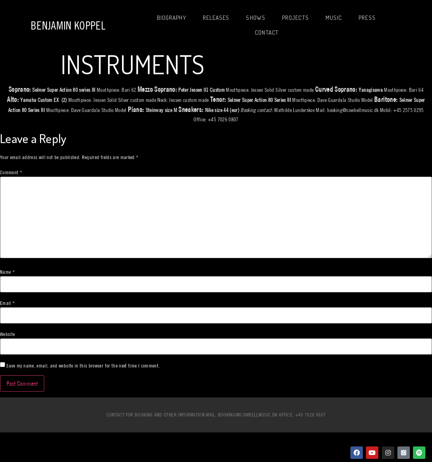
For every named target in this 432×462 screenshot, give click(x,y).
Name (7, 272)
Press (367, 17)
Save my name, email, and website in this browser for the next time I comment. (83, 365)
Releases (216, 17)
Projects (295, 17)
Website (7, 334)
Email (7, 303)
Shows (255, 17)
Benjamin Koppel (68, 25)
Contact (267, 32)
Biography (171, 17)
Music (334, 17)
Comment (11, 172)
